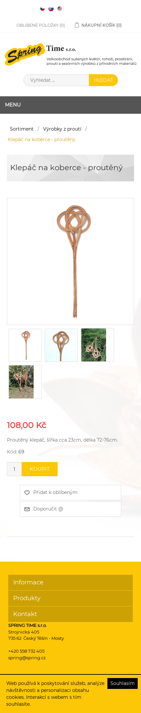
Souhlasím (122, 683)
